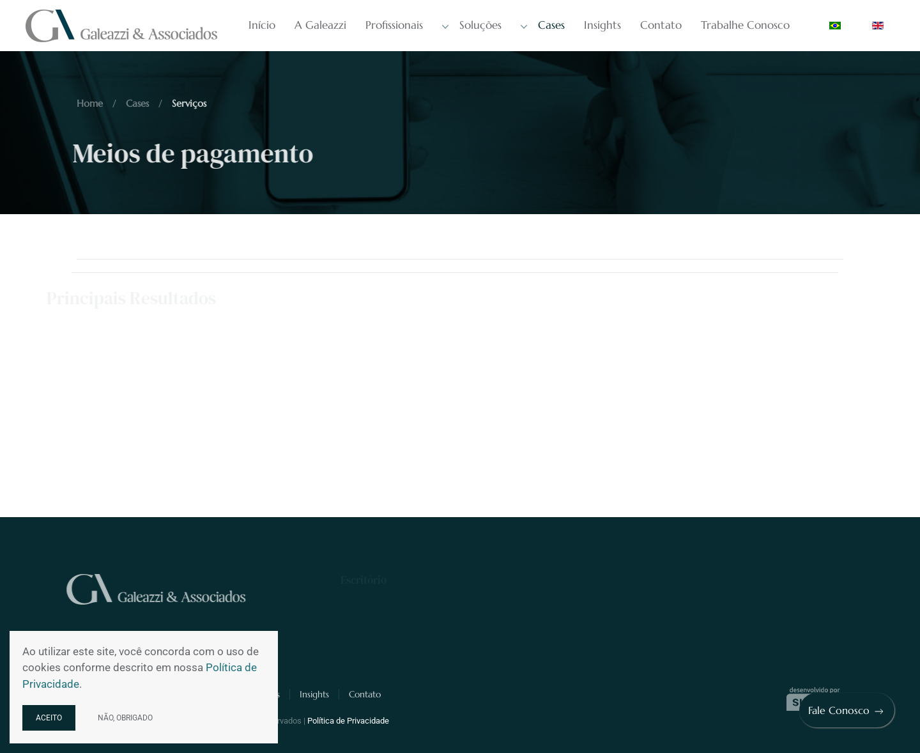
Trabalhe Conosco (745, 25)
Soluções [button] (472, 26)
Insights (602, 25)
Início (262, 25)
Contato (661, 25)
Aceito (49, 717)
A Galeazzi (320, 25)
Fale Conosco (846, 711)
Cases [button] (543, 26)
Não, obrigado (125, 717)
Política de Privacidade (348, 721)
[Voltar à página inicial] (123, 25)
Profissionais (394, 25)
